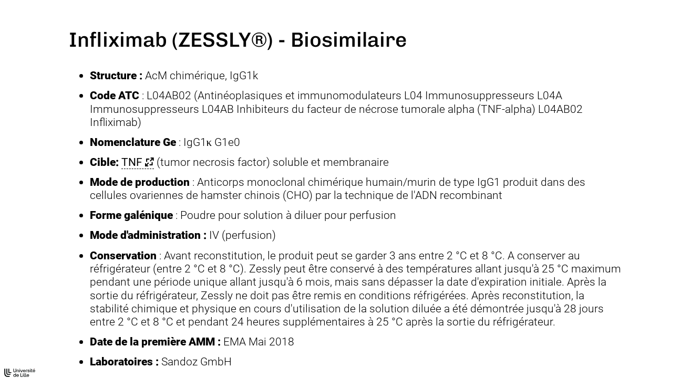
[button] (137, 162)
